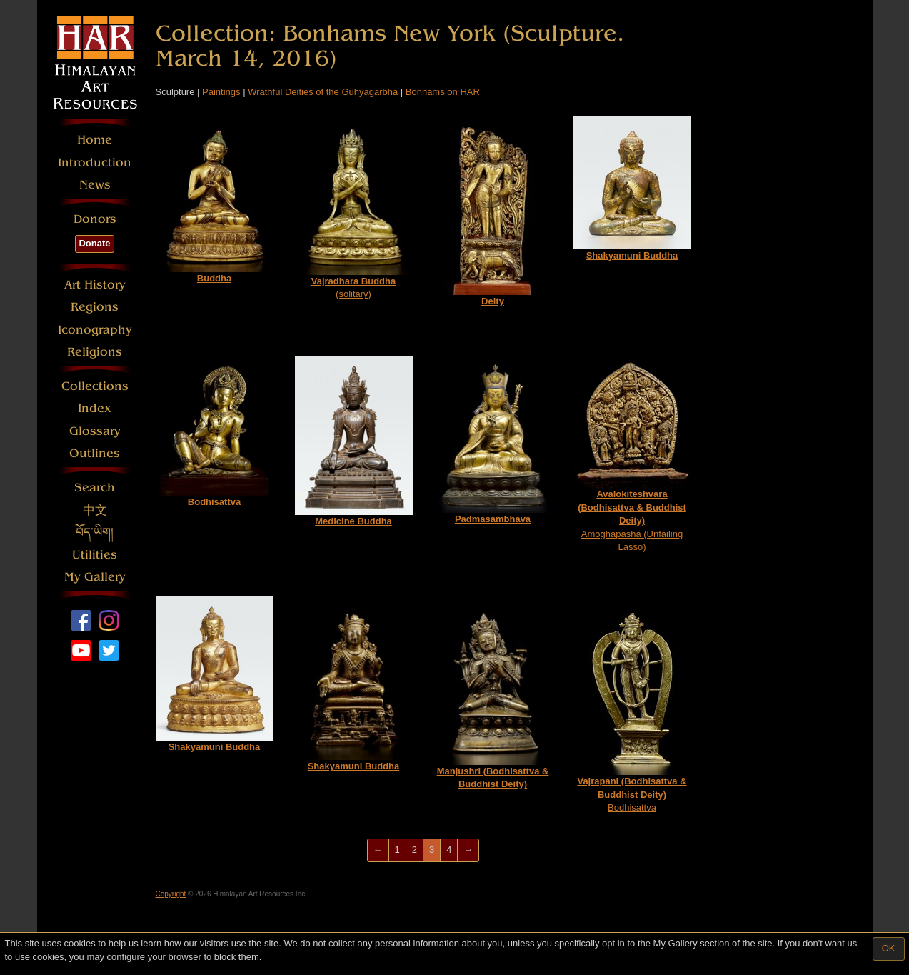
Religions (94, 352)
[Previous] (378, 850)
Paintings (221, 91)
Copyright (171, 894)
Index (94, 408)
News (95, 184)
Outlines (94, 453)
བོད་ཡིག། (95, 532)
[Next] (468, 850)
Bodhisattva (631, 704)
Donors (95, 219)
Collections (95, 386)
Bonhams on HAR (443, 91)
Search (94, 487)
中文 (95, 510)
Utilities (94, 554)
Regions (95, 307)
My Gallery (95, 577)
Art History (95, 284)
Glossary (95, 431)
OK (888, 948)
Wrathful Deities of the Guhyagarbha (323, 91)
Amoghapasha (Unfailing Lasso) (632, 454)
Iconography (95, 329)
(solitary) (354, 207)
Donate (94, 243)
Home (94, 139)
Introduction (94, 162)
